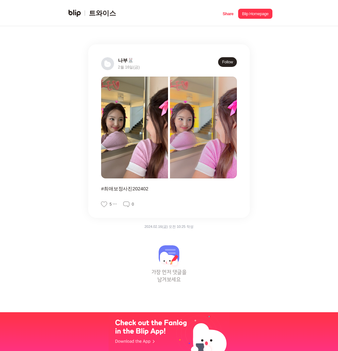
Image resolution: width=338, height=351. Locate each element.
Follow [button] (227, 62)
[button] (228, 13)
